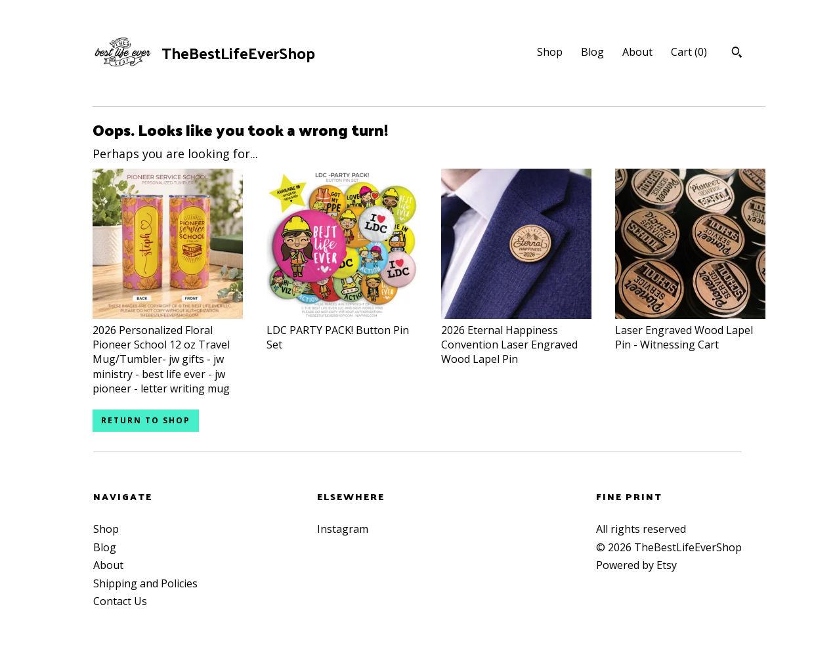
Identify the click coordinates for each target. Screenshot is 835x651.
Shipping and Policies (145, 583)
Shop (550, 52)
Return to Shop (145, 420)
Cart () (689, 52)
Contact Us (120, 601)
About (637, 52)
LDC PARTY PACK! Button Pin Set (342, 330)
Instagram (342, 529)
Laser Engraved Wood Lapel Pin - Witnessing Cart (690, 330)
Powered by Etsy (636, 565)
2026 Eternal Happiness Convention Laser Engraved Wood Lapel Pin (516, 337)
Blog (592, 52)
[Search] (737, 54)
